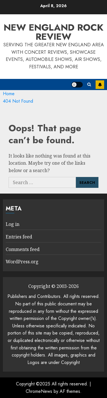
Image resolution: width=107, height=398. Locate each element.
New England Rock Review (53, 32)
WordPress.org (22, 261)
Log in (12, 224)
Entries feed (19, 237)
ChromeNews (39, 391)
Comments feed (23, 249)
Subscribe (100, 84)
